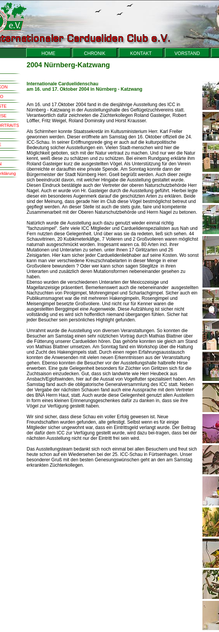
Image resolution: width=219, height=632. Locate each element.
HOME (49, 53)
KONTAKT (141, 53)
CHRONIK (94, 53)
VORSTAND (187, 53)
